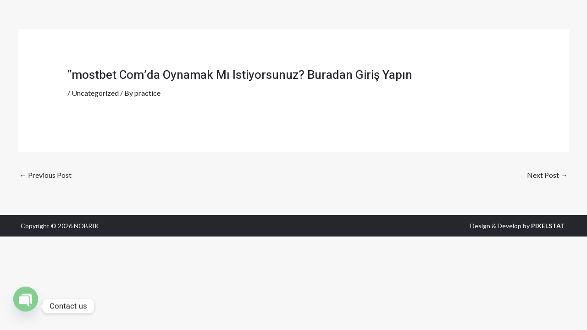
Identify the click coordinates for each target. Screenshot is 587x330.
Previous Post (45, 174)
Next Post (547, 174)
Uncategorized (95, 92)
